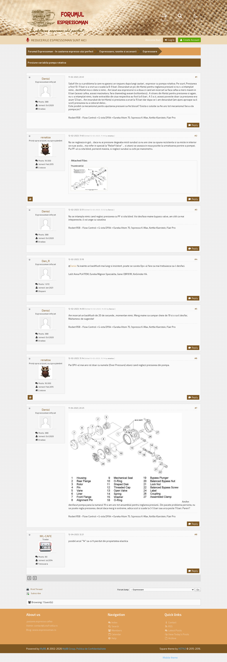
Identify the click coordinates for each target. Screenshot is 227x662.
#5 (196, 309)
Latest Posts (173, 630)
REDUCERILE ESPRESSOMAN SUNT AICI (58, 40)
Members (115, 630)
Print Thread (36, 589)
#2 (196, 135)
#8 (196, 534)
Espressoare (150, 51)
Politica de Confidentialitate (91, 648)
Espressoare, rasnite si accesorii (118, 51)
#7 (196, 408)
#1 (196, 77)
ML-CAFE (46, 536)
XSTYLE (182, 648)
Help (112, 638)
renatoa (46, 137)
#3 (196, 209)
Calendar (114, 634)
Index (112, 622)
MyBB (43, 648)
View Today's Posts (177, 634)
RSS (169, 626)
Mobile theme (170, 657)
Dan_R (46, 261)
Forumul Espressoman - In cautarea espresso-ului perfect (60, 51)
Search (113, 626)
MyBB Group (68, 648)
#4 (196, 259)
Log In (169, 39)
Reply (193, 125)
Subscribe (36, 593)
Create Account (189, 39)
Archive (170, 638)
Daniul (46, 78)
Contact (170, 622)
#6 (196, 358)
